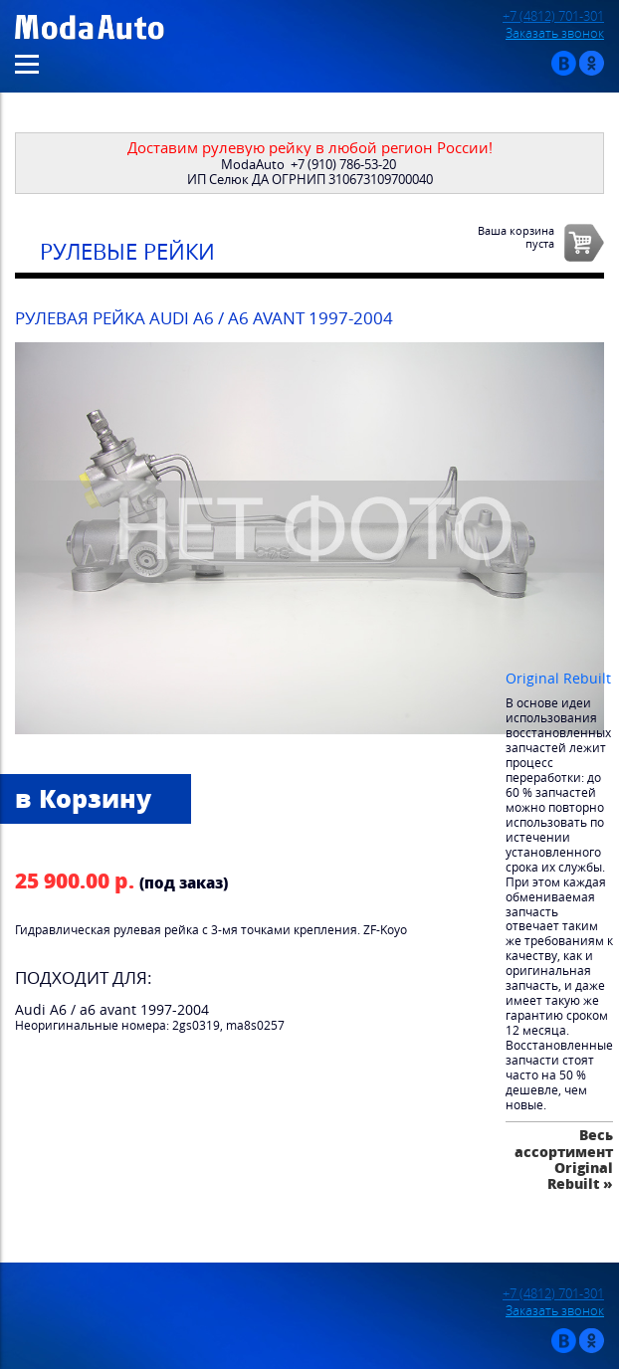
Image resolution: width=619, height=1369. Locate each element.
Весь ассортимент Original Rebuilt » (564, 1159)
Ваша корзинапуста (516, 237)
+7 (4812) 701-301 (553, 16)
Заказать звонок (555, 33)
